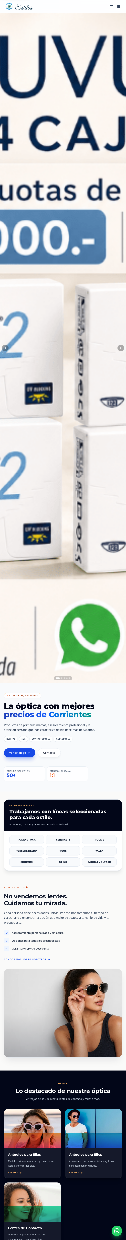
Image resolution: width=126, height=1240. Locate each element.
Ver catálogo (19, 754)
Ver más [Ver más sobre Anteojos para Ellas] (15, 1172)
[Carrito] (111, 6)
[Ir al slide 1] (58, 678)
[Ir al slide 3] (64, 678)
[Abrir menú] (119, 6)
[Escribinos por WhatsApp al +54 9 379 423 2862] (117, 1231)
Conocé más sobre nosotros (27, 959)
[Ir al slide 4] (67, 678)
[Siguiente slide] (120, 348)
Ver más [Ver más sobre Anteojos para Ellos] (76, 1172)
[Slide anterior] (5, 348)
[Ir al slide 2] (61, 678)
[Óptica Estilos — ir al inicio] (18, 6)
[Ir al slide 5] (69, 678)
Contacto (49, 754)
